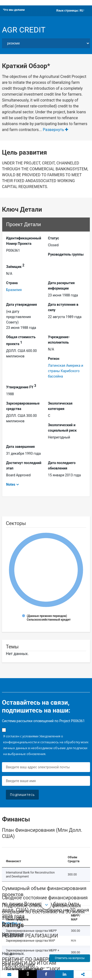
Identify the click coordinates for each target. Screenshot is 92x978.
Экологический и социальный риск (62, 427)
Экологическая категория (60, 406)
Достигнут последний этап (23, 465)
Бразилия (14, 290)
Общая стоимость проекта (21, 340)
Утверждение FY (21, 386)
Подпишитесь (22, 794)
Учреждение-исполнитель (59, 339)
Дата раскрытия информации (61, 285)
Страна (12, 283)
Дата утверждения (21, 305)
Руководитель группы (66, 254)
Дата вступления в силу (63, 307)
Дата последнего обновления (62, 465)
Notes (10, 484)
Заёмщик (15, 266)
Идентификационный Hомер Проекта (23, 241)
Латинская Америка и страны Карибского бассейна (65, 371)
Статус (53, 238)
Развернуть (55, 129)
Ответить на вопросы (69, 958)
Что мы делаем (14, 10)
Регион (53, 359)
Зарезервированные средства (22, 406)
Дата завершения (20, 447)
